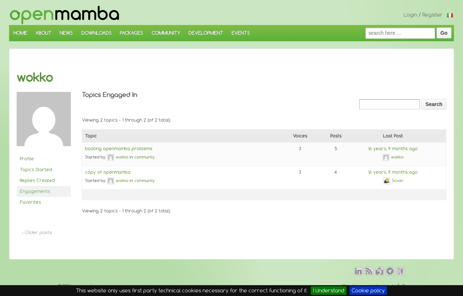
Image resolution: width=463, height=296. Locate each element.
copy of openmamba (108, 172)
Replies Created (37, 180)
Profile (27, 158)
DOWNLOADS (96, 33)
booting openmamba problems (118, 148)
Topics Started (36, 169)
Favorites (30, 202)
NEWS (66, 33)
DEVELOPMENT (205, 33)
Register (432, 15)
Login (410, 15)
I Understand (328, 290)
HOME (20, 33)
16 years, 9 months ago (393, 148)
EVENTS (241, 33)
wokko (35, 77)
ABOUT (43, 33)
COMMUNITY (166, 33)
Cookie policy (368, 290)
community (145, 157)
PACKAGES (131, 33)
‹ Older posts (37, 232)
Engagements (35, 191)
